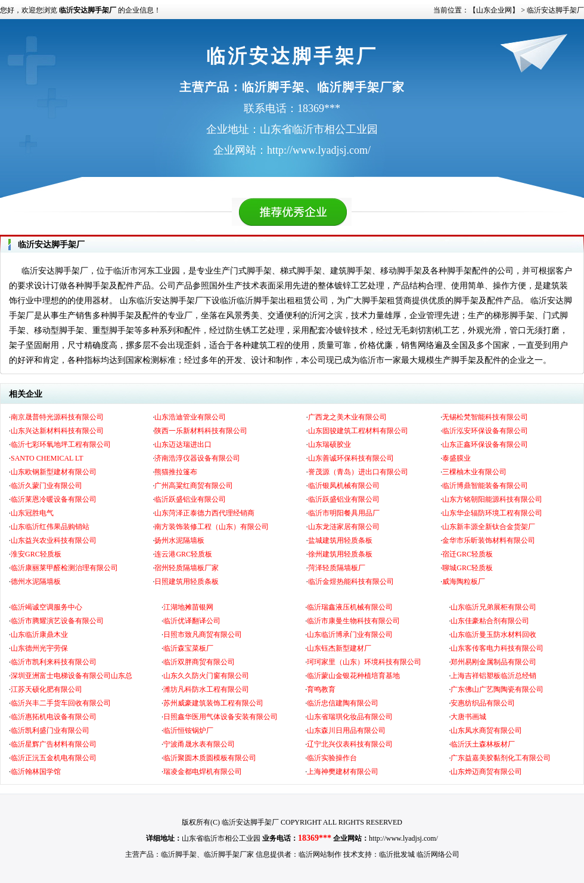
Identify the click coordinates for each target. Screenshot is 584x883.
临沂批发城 (397, 854)
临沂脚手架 (179, 854)
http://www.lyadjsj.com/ (403, 838)
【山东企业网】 (494, 10)
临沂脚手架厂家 (229, 854)
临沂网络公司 (438, 854)
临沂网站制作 (320, 854)
